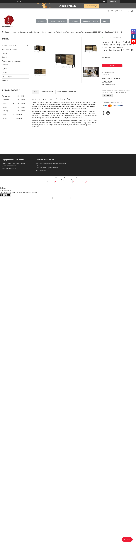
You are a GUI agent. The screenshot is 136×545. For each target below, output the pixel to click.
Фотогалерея (7, 76)
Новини (5, 53)
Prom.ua (78, 178)
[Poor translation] (7, 195)
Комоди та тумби (26, 32)
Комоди (37, 32)
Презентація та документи (11, 61)
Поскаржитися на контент (63, 182)
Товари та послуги (57, 21)
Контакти (74, 21)
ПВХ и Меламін (41, 170)
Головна (41, 21)
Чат (127, 539)
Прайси (4, 73)
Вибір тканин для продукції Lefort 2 (47, 168)
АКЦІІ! (105, 21)
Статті (4, 57)
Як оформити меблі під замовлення (14, 163)
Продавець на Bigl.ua (68, 180)
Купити (112, 66)
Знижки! (5, 80)
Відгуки (4, 69)
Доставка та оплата (90, 21)
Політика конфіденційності (81, 182)
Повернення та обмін (9, 168)
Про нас (5, 65)
